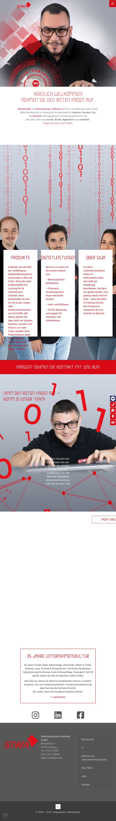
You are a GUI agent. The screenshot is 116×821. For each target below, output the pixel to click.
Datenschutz (73, 812)
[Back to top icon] (58, 806)
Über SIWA (87, 767)
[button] (5, 816)
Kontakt (86, 784)
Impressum (59, 812)
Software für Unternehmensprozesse (94, 758)
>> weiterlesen (58, 697)
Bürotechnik (88, 739)
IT (83, 747)
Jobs (84, 776)
